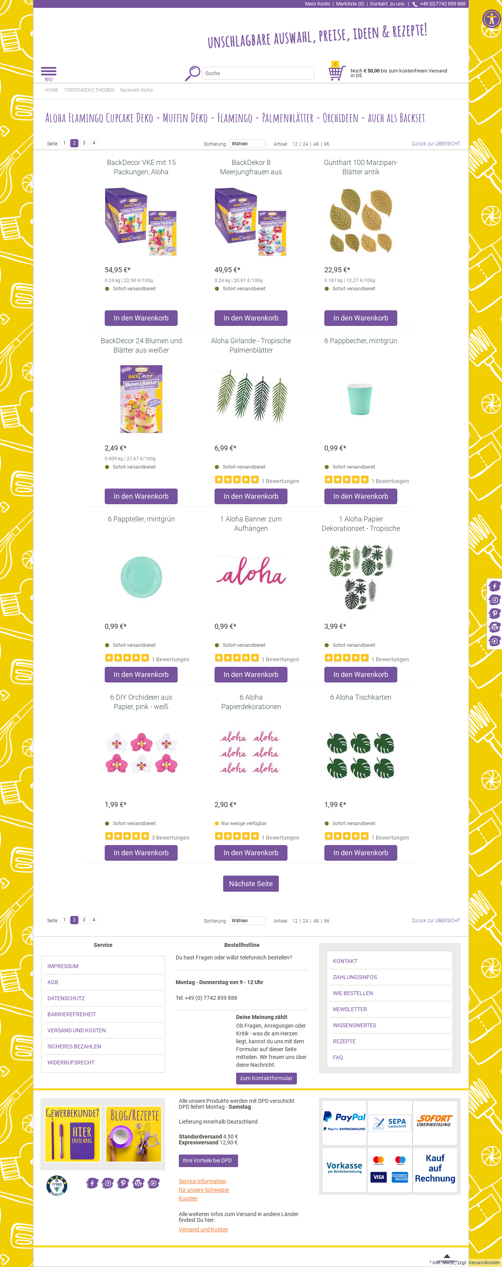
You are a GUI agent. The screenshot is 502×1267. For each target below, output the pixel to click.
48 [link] (316, 143)
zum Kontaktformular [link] (266, 1078)
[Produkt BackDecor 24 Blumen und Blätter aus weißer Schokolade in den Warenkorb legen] (141, 498)
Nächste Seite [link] (251, 884)
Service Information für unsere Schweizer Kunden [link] (204, 1190)
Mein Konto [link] (317, 4)
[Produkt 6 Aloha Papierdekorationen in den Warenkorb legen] (251, 854)
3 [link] (84, 143)
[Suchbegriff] (253, 73)
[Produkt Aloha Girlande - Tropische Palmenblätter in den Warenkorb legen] (251, 498)
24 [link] (305, 143)
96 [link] (326, 143)
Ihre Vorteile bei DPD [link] (207, 1160)
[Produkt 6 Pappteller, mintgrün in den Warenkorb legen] (141, 676)
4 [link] (94, 143)
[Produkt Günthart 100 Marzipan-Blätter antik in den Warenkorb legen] (360, 319)
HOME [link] (51, 90)
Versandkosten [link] (484, 1262)
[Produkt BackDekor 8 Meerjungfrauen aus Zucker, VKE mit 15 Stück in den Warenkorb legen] (251, 319)
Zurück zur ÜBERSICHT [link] (436, 144)
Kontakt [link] (388, 4)
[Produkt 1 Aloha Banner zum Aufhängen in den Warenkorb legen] (251, 676)
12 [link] (295, 143)
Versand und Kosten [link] (203, 1229)
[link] (494, 585)
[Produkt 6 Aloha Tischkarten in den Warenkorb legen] (360, 854)
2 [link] (74, 143)
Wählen (247, 143)
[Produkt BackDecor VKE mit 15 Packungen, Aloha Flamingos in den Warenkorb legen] (141, 319)
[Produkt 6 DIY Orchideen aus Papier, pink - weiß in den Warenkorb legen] (141, 854)
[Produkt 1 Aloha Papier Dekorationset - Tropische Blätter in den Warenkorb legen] (360, 676)
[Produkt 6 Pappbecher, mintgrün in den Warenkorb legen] (360, 498)
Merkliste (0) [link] (350, 4)
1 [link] (64, 143)
